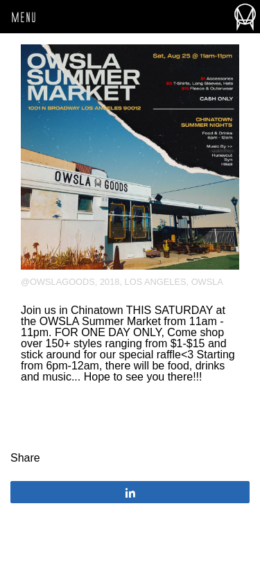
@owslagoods (58, 282)
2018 (109, 282)
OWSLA (207, 282)
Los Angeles (156, 282)
